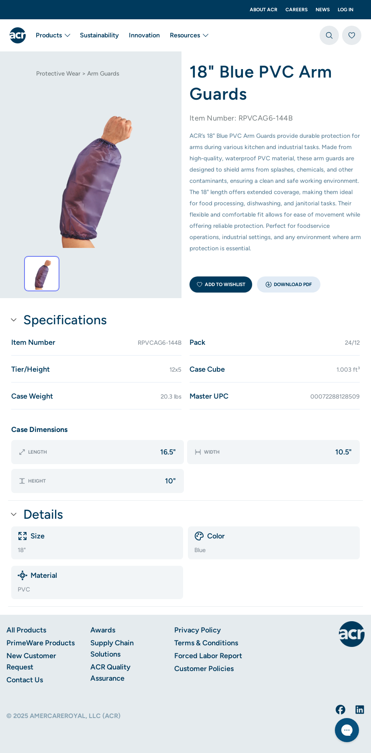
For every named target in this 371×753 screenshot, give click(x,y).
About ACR (263, 9)
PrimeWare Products (40, 642)
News (323, 9)
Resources (189, 35)
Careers (296, 9)
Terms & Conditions (206, 642)
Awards (102, 630)
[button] (288, 284)
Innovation (144, 35)
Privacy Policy (197, 630)
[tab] (42, 274)
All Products (26, 630)
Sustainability (99, 35)
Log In (345, 9)
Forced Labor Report (208, 655)
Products (53, 35)
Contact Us (24, 679)
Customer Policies (204, 668)
